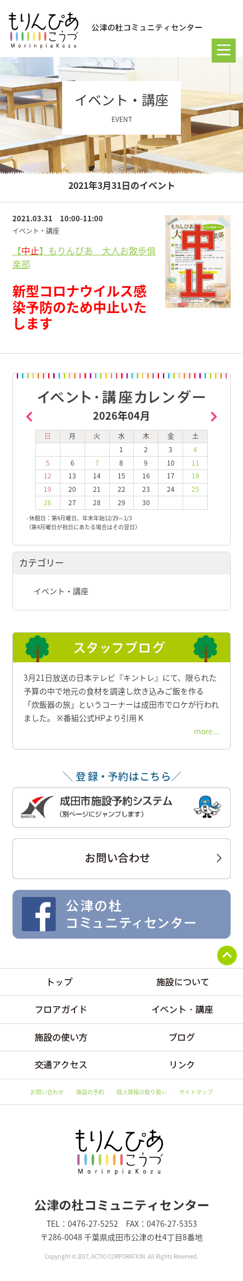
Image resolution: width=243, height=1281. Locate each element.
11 (195, 463)
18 (195, 476)
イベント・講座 (61, 590)
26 (48, 502)
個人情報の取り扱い (141, 1092)
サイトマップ (196, 1092)
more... (206, 731)
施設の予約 (90, 1092)
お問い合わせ (47, 1092)
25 (195, 489)
